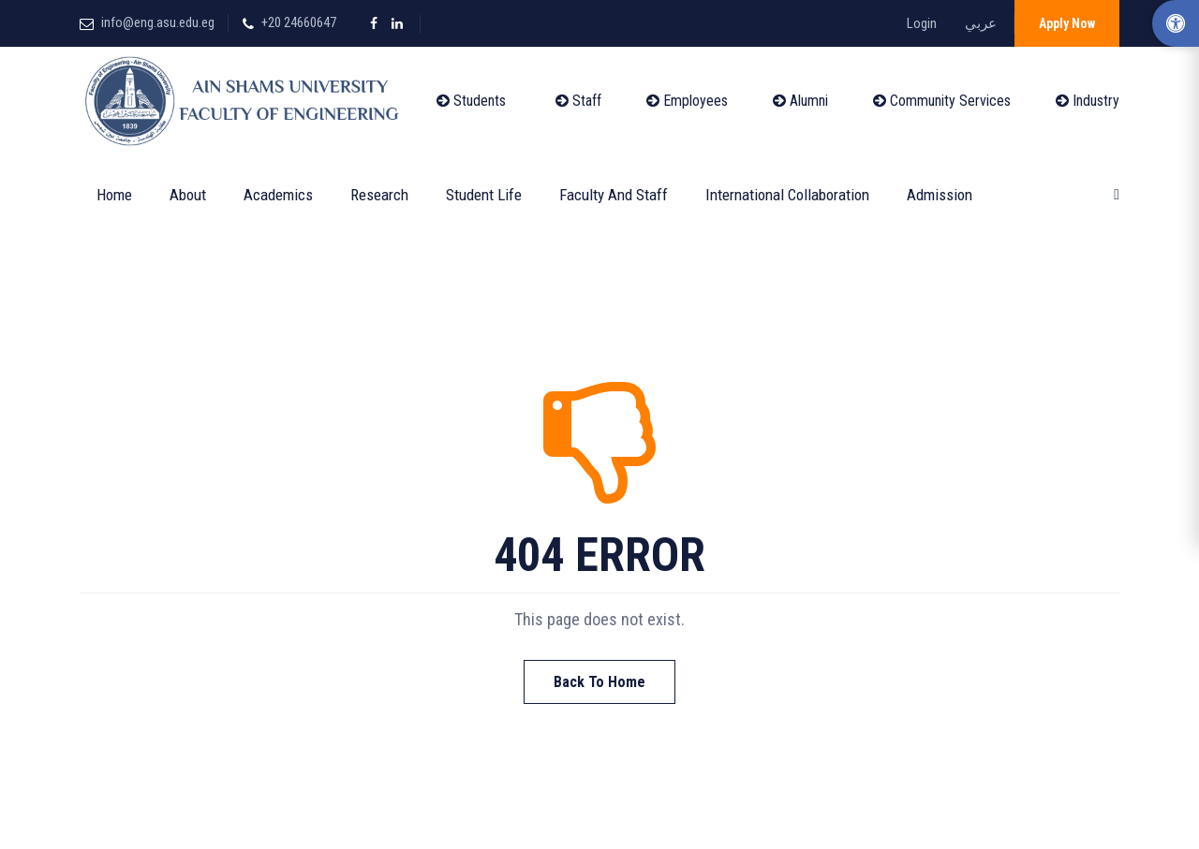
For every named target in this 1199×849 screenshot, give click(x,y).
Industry (1087, 101)
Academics (278, 194)
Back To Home (599, 682)
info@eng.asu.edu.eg (158, 22)
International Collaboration (787, 194)
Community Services (942, 101)
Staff (578, 101)
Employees (687, 101)
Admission (939, 194)
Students (471, 101)
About (188, 194)
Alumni (800, 101)
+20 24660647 (298, 22)
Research (379, 194)
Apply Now (1067, 23)
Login (922, 23)
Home (114, 194)
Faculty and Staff (613, 194)
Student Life (484, 194)
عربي (981, 23)
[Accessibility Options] (1175, 23)
